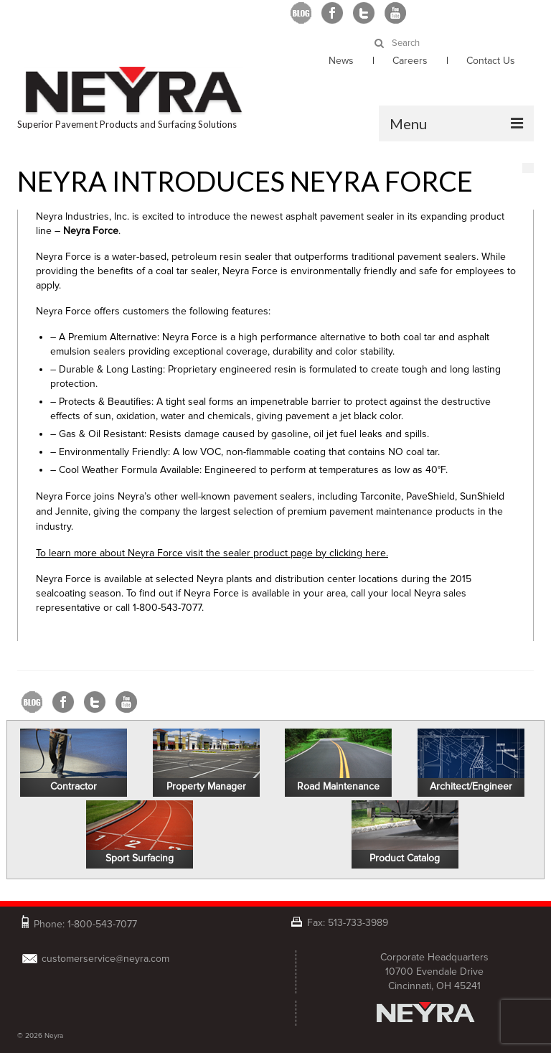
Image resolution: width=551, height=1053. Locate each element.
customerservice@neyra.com (105, 959)
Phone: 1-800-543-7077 (85, 923)
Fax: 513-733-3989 (347, 922)
